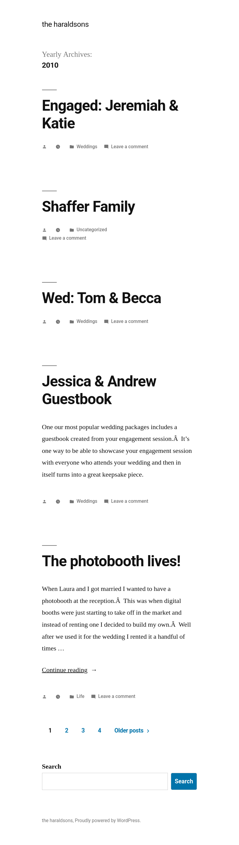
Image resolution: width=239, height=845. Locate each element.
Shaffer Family (88, 206)
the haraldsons (65, 24)
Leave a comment (129, 146)
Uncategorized (92, 229)
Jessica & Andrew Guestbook (99, 390)
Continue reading (70, 670)
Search (51, 766)
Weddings (87, 146)
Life (80, 696)
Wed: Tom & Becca (101, 298)
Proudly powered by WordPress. (108, 820)
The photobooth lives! (111, 561)
